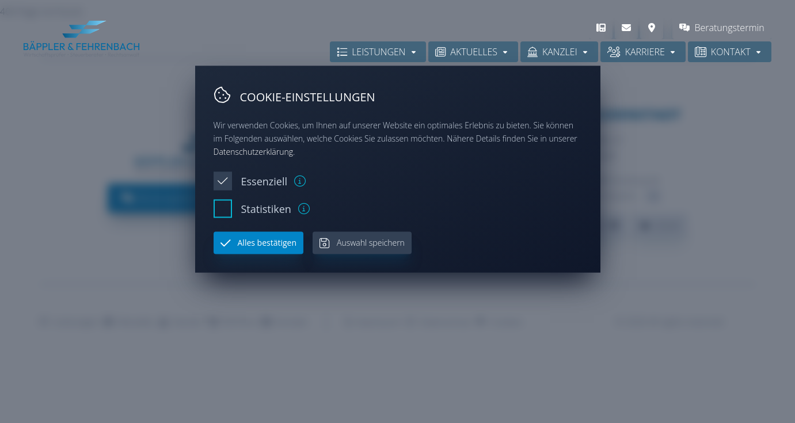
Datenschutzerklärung (254, 151)
